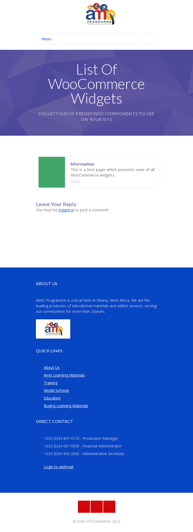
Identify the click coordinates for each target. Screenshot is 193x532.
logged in (66, 209)
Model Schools (56, 390)
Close (75, 180)
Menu (99, 39)
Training (51, 382)
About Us (52, 367)
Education (52, 398)
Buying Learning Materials (66, 405)
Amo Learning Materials (64, 375)
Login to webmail (58, 466)
